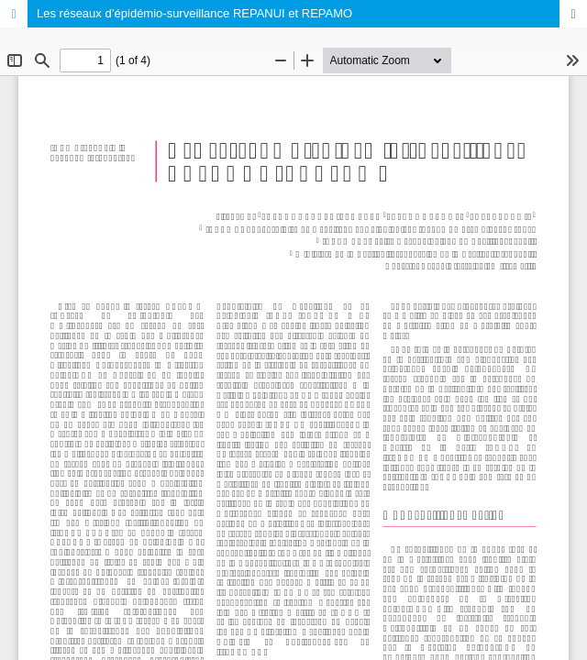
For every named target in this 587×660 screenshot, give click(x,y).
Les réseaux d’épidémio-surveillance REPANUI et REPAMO (194, 13)
